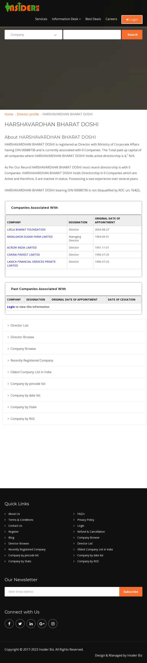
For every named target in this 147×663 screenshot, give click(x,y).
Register (13, 531)
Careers (111, 18)
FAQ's (81, 514)
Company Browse (23, 349)
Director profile (28, 114)
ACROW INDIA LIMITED (22, 247)
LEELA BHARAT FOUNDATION (26, 229)
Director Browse (22, 337)
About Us (14, 514)
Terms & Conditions (20, 520)
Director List (19, 325)
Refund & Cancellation (91, 531)
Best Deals (93, 18)
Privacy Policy (85, 520)
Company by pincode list (28, 384)
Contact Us (15, 525)
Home (9, 114)
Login (132, 19)
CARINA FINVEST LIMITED (23, 254)
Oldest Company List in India (31, 372)
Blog (11, 537)
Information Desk (65, 18)
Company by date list (25, 395)
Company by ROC (23, 419)
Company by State (24, 407)
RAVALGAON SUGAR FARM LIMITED (30, 236)
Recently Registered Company (32, 360)
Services (41, 18)
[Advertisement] (73, 72)
